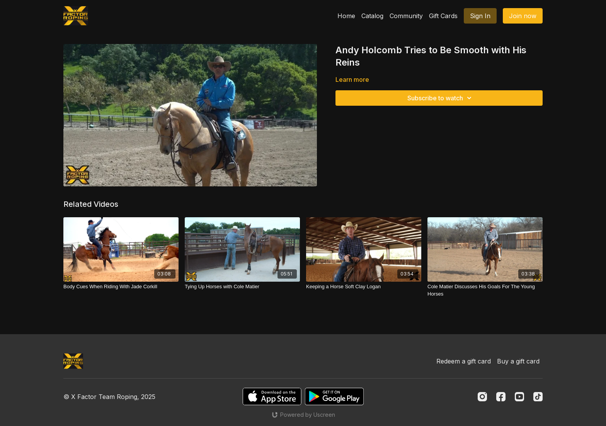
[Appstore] (271, 396)
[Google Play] (334, 396)
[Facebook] (501, 396)
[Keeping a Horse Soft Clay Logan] (363, 287)
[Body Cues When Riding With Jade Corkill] (121, 287)
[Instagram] (482, 396)
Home (346, 16)
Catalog (372, 16)
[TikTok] (538, 396)
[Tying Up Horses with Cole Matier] (242, 287)
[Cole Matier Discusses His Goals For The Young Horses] (485, 290)
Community (406, 16)
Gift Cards (443, 16)
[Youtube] (519, 396)
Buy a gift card (518, 361)
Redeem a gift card (463, 361)
